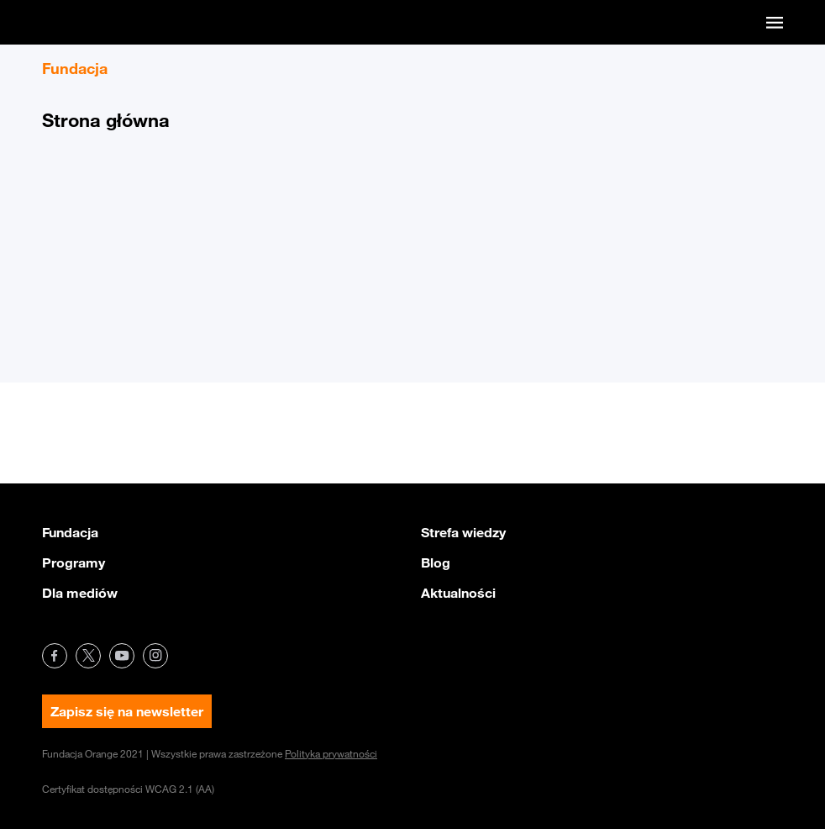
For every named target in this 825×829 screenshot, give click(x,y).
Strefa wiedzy (463, 532)
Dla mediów (80, 592)
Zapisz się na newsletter (126, 711)
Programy (73, 562)
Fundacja (70, 532)
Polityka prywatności (331, 753)
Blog (435, 562)
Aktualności (458, 592)
